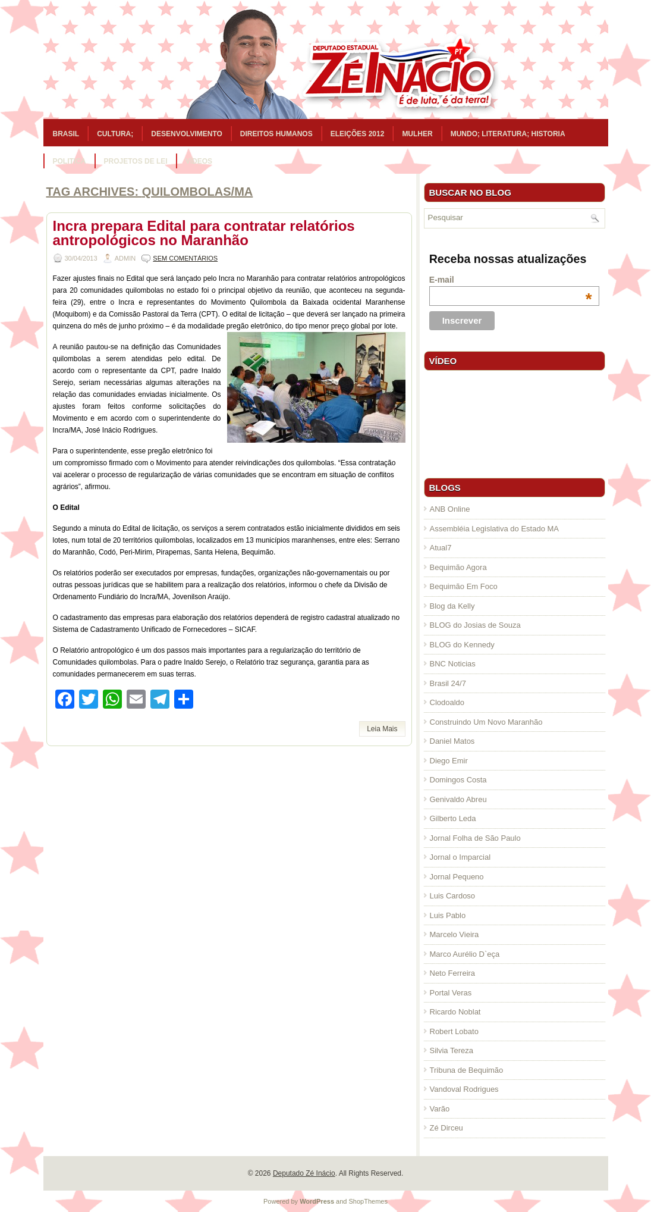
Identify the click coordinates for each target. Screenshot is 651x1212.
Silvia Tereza (451, 1050)
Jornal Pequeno (457, 876)
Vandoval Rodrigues (464, 1089)
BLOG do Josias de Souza (475, 625)
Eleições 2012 (358, 134)
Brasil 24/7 (448, 683)
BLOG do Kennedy (462, 644)
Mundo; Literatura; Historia (508, 134)
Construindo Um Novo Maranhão (486, 722)
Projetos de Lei (136, 161)
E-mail (510, 279)
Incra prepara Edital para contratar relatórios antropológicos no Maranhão (204, 233)
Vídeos (198, 161)
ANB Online (450, 509)
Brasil (66, 134)
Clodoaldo (447, 702)
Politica (69, 161)
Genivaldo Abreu (458, 799)
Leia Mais (382, 729)
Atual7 (441, 547)
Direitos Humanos (276, 134)
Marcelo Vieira (454, 934)
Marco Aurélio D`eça (465, 954)
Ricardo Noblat (455, 1011)
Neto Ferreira (453, 973)
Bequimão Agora (458, 567)
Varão (440, 1108)
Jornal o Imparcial (460, 857)
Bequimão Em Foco (464, 586)
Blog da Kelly (452, 606)
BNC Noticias (453, 663)
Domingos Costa (458, 779)
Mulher (417, 134)
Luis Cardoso (453, 895)
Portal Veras (451, 992)
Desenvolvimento (186, 134)
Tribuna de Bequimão (467, 1070)
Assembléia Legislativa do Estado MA (494, 528)
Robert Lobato (454, 1031)
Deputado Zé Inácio (304, 1173)
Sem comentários (185, 258)
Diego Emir (449, 760)
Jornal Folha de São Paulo (475, 838)
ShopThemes (368, 1201)
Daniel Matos (452, 741)
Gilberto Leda (453, 818)
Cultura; (115, 134)
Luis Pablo (448, 915)
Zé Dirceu (446, 1127)
